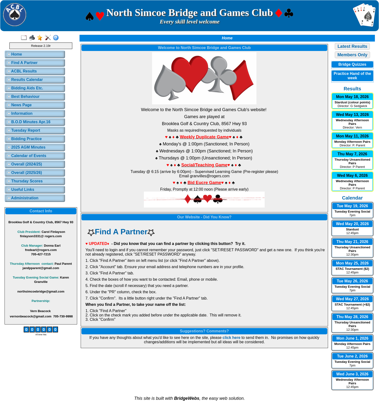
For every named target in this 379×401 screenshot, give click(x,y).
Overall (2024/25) (25, 164)
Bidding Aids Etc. (25, 88)
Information (20, 113)
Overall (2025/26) (25, 173)
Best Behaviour (24, 96)
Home (15, 54)
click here (232, 338)
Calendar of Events (27, 156)
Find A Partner (23, 63)
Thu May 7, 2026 (352, 154)
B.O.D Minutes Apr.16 (29, 122)
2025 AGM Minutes (26, 147)
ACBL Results (22, 71)
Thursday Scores (25, 181)
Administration (23, 198)
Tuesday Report (24, 130)
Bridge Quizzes (352, 64)
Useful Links (21, 189)
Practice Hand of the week (352, 76)
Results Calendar (25, 80)
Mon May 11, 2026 (352, 136)
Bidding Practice (25, 139)
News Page (20, 105)
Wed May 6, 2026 (352, 175)
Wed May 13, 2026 (352, 115)
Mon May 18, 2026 (352, 97)
